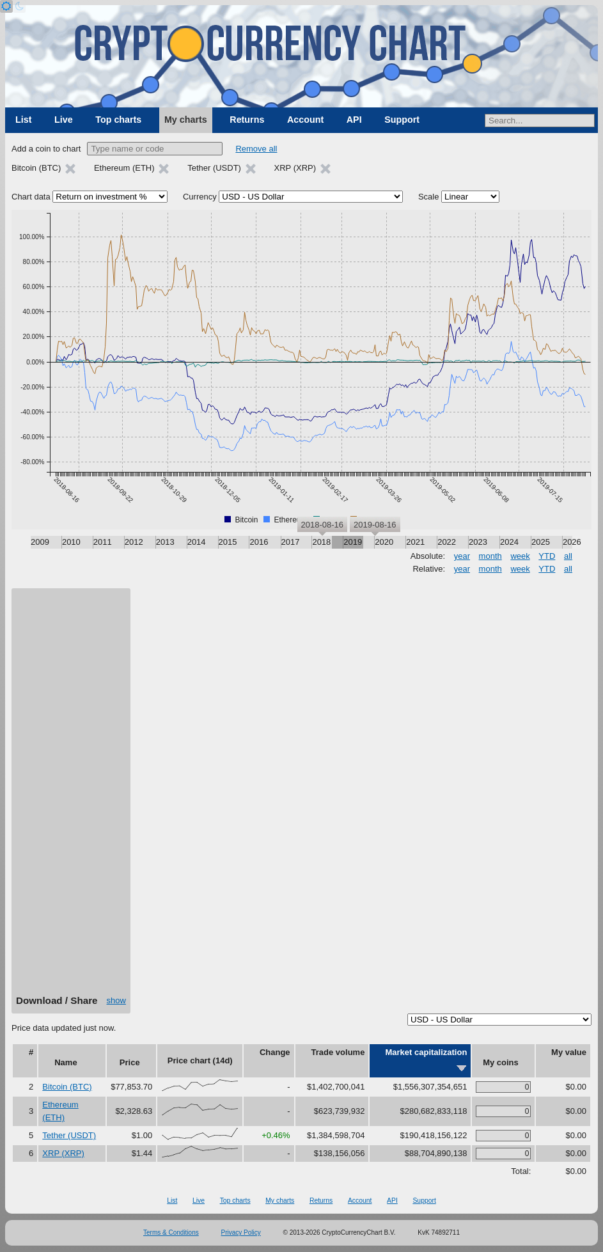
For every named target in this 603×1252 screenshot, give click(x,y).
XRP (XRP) (63, 1153)
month (490, 556)
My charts (185, 119)
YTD (546, 556)
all (568, 556)
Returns (247, 119)
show (116, 1000)
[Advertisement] (71, 796)
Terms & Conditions (171, 1232)
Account (305, 119)
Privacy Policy (241, 1232)
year (462, 556)
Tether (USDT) (69, 1135)
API (354, 119)
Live (63, 119)
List (23, 119)
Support (401, 119)
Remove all (256, 148)
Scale (428, 196)
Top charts (118, 119)
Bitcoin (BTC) (66, 1087)
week (519, 556)
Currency (200, 196)
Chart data (31, 196)
